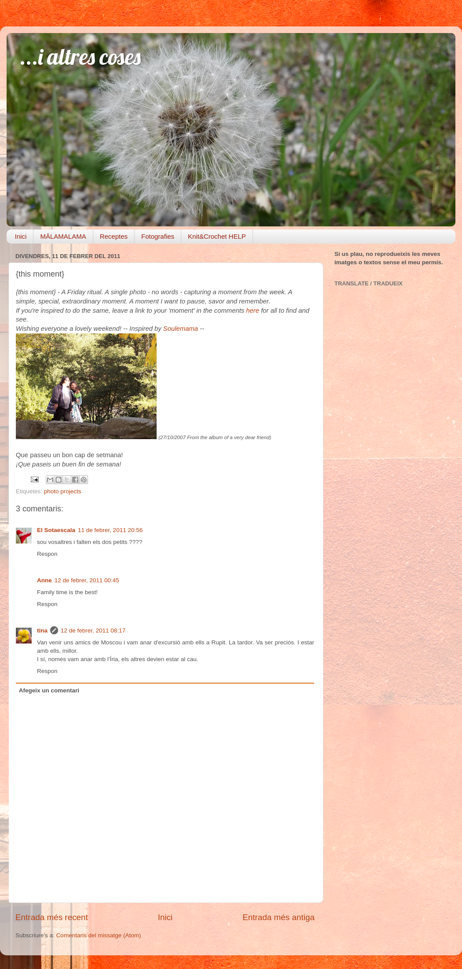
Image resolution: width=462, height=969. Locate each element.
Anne (44, 580)
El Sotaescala (56, 530)
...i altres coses (80, 56)
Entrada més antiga (278, 917)
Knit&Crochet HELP (217, 236)
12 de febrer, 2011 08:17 (93, 630)
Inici (21, 236)
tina (42, 630)
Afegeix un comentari (49, 690)
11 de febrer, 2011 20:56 (110, 530)
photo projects (62, 491)
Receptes (114, 236)
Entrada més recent (51, 917)
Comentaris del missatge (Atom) (98, 935)
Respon (47, 554)
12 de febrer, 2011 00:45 (87, 580)
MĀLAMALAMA (63, 236)
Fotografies (157, 236)
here (252, 310)
